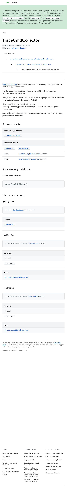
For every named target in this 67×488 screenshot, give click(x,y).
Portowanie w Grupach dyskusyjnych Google (31, 480)
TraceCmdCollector (12, 135)
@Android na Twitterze (31, 453)
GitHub (4, 475)
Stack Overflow (50, 470)
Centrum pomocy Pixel (52, 456)
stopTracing (24, 159)
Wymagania (6, 456)
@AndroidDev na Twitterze (33, 456)
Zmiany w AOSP (45, 23)
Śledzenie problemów (52, 473)
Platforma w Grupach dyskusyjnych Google (31, 469)
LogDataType (9, 148)
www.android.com (51, 463)
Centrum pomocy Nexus (53, 460)
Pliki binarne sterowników (10, 471)
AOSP (4, 33)
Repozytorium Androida (10, 453)
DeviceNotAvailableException (16, 277)
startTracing (24, 154)
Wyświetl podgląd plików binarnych (10, 464)
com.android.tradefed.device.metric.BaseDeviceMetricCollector (31, 59)
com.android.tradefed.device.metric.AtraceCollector (33, 64)
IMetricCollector (10, 84)
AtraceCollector (19, 48)
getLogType (23, 148)
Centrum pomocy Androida (54, 453)
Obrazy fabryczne (8, 468)
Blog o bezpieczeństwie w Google (31, 464)
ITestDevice (35, 154)
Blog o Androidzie (30, 460)
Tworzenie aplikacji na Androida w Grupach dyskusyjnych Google (31, 474)
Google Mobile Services (53, 466)
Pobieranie (5, 460)
